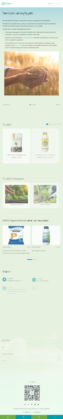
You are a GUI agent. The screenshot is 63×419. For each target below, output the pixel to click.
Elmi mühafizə (19, 45)
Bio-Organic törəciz (38, 251)
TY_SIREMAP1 (36, 412)
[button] (47, 124)
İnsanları (5, 340)
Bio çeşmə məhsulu (27, 37)
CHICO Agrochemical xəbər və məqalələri (25, 220)
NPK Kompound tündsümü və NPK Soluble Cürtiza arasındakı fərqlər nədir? (15, 252)
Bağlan (6, 272)
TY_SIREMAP (26, 412)
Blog (28, 247)
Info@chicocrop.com (14, 281)
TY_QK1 (32, 105)
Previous (6, 105)
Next (58, 105)
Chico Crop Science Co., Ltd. (33, 408)
